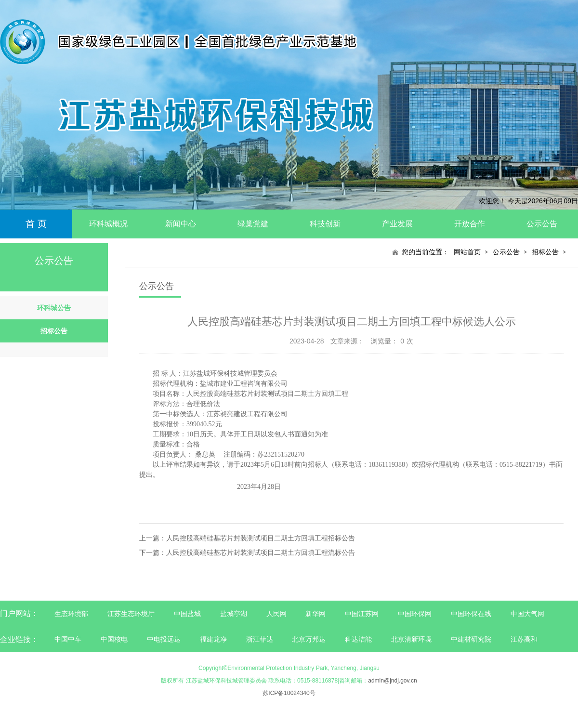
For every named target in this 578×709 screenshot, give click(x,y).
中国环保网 (416, 613)
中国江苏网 (362, 613)
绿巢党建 (252, 224)
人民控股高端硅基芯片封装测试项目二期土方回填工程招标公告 (260, 538)
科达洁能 (358, 639)
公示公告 (541, 224)
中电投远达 (164, 639)
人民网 (276, 613)
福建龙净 (213, 639)
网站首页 (467, 252)
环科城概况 (108, 224)
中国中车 (67, 639)
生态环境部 (71, 613)
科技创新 (325, 224)
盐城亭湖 (233, 613)
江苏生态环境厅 (131, 613)
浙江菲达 (259, 639)
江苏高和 (524, 639)
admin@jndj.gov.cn (392, 680)
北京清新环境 (411, 639)
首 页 (36, 224)
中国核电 (114, 639)
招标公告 (545, 252)
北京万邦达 (309, 639)
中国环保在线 (471, 613)
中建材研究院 (471, 639)
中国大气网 (527, 613)
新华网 (315, 613)
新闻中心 (180, 224)
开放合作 (469, 224)
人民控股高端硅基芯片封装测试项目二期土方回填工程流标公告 (260, 552)
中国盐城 (187, 613)
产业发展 (397, 224)
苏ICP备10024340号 (289, 693)
